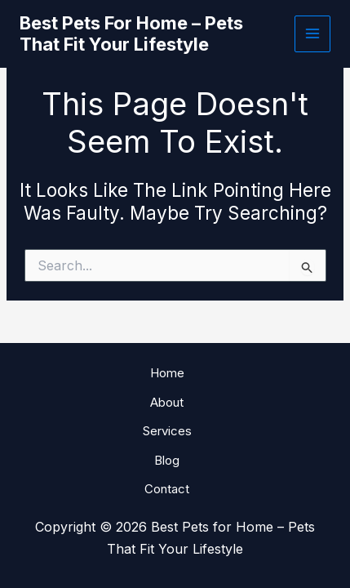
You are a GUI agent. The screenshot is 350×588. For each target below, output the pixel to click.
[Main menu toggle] (313, 34)
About (167, 402)
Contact (166, 489)
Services (167, 431)
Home (167, 373)
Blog (166, 460)
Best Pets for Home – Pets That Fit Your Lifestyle (131, 33)
